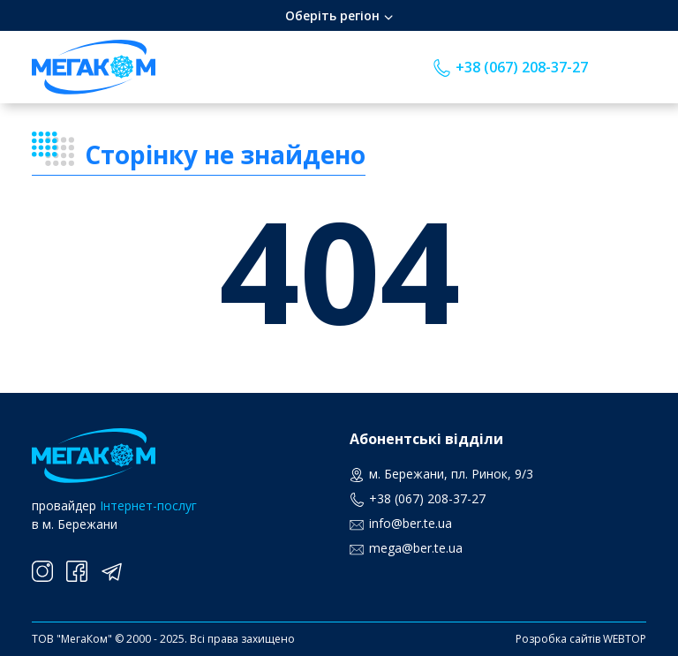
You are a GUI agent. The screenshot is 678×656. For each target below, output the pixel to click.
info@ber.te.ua (410, 523)
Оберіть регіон (332, 15)
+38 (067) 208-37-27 (522, 67)
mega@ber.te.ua (416, 547)
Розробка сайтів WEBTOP (581, 638)
